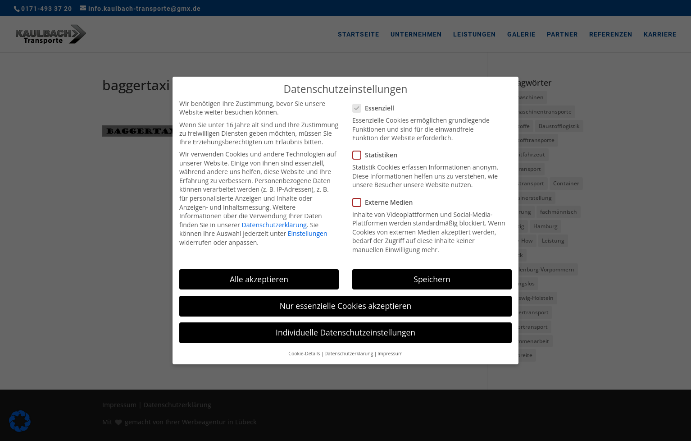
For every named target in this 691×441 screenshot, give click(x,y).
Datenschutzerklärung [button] (348, 353)
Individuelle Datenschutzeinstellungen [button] (345, 331)
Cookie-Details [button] (304, 353)
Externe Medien (386, 201)
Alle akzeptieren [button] (259, 278)
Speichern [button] (432, 278)
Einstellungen (307, 233)
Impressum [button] (389, 353)
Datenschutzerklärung (274, 224)
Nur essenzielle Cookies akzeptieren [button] (346, 304)
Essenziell (377, 107)
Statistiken (378, 154)
